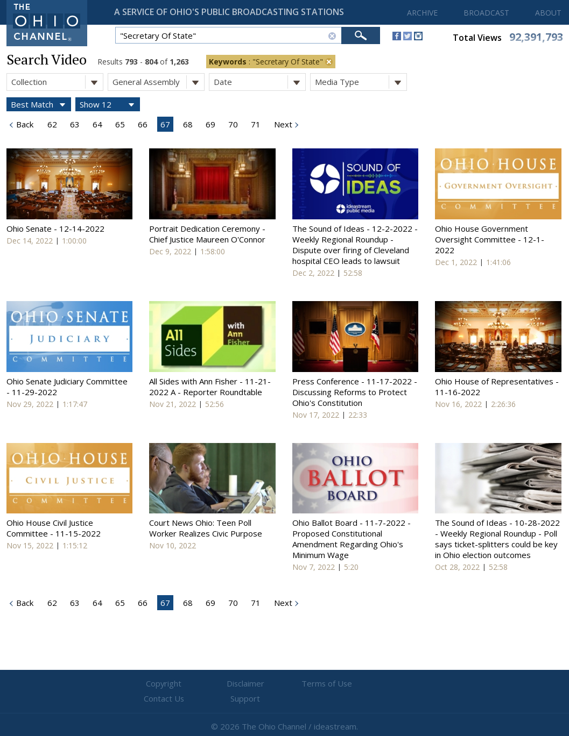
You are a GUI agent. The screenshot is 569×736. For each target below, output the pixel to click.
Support (413, 683)
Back (23, 124)
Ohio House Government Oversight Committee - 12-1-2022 (489, 239)
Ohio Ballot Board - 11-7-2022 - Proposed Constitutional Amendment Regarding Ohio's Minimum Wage (351, 538)
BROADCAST (486, 13)
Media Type (360, 82)
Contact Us (349, 683)
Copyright (155, 683)
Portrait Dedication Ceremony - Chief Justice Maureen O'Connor (207, 234)
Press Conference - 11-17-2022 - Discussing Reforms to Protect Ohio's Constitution (354, 392)
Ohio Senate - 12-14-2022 (55, 228)
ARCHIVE (422, 13)
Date (259, 82)
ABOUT (548, 13)
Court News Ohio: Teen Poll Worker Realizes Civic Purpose (205, 528)
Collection (57, 82)
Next (282, 124)
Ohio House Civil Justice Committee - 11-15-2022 (53, 528)
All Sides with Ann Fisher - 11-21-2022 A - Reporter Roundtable (210, 386)
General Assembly (158, 82)
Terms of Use (285, 683)
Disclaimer (220, 683)
